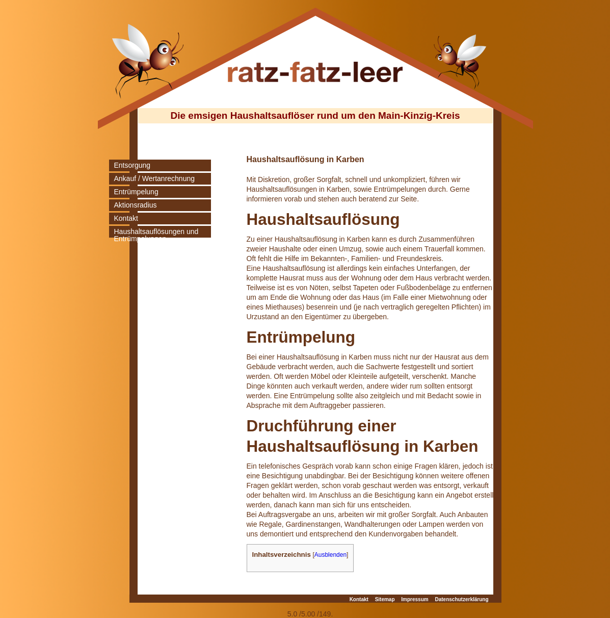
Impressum (414, 599)
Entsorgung (132, 165)
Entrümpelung (136, 191)
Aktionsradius (135, 205)
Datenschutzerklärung (461, 599)
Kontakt (126, 218)
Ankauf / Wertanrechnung (154, 178)
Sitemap (385, 599)
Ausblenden (330, 554)
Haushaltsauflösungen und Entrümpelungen (156, 235)
